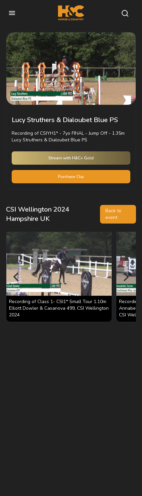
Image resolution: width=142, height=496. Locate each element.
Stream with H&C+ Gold (71, 158)
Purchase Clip (71, 176)
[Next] (125, 276)
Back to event (113, 214)
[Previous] (16, 276)
